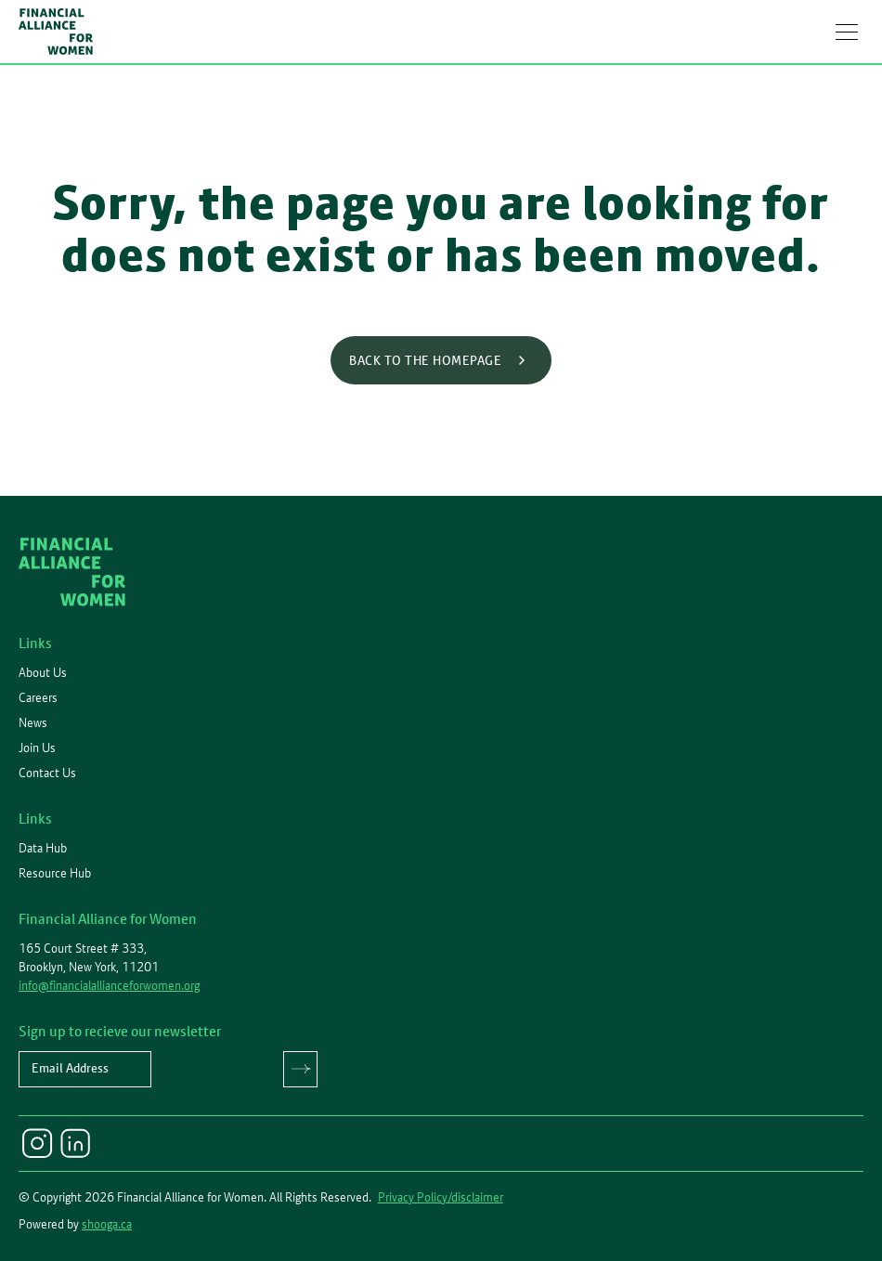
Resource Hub (55, 872)
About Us (43, 672)
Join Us (37, 747)
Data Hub (43, 847)
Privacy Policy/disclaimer (440, 1197)
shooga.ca (107, 1224)
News (33, 722)
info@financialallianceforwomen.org (109, 985)
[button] (846, 31)
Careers (38, 697)
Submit (300, 1069)
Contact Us (47, 772)
